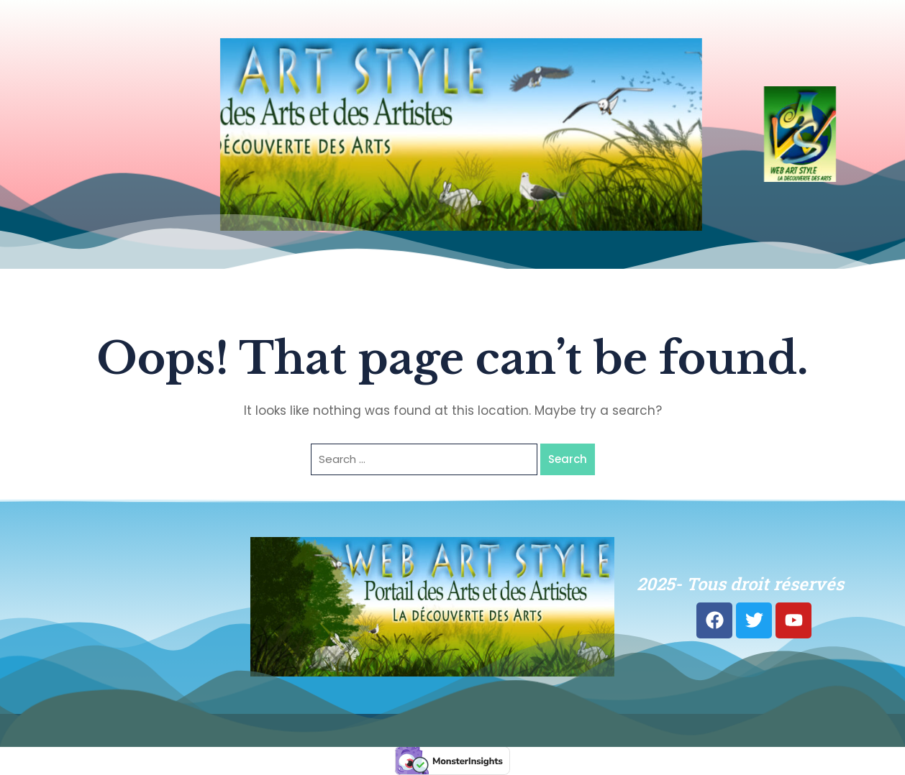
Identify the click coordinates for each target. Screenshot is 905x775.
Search (567, 459)
